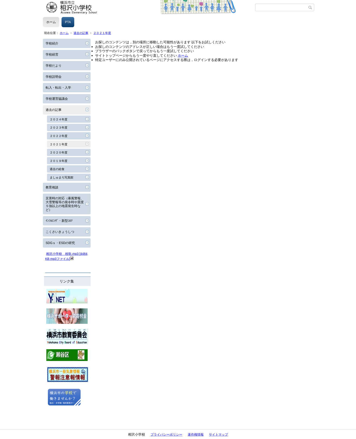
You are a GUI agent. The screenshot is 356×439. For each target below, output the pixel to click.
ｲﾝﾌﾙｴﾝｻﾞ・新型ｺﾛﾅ (59, 220)
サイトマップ (218, 434)
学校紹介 (52, 43)
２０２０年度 (58, 152)
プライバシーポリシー (166, 434)
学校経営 (52, 54)
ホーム (51, 22)
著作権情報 (196, 434)
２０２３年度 (58, 127)
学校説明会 (54, 76)
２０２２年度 (58, 136)
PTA (68, 22)
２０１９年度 (58, 161)
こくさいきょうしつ (60, 232)
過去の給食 (57, 169)
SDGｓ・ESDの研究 (60, 243)
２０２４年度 (58, 119)
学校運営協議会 (57, 98)
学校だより (54, 65)
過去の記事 (81, 33)
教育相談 (52, 187)
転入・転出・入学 (58, 87)
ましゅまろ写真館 (61, 177)
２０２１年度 (102, 33)
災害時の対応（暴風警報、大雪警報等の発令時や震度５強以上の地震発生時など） (65, 203)
